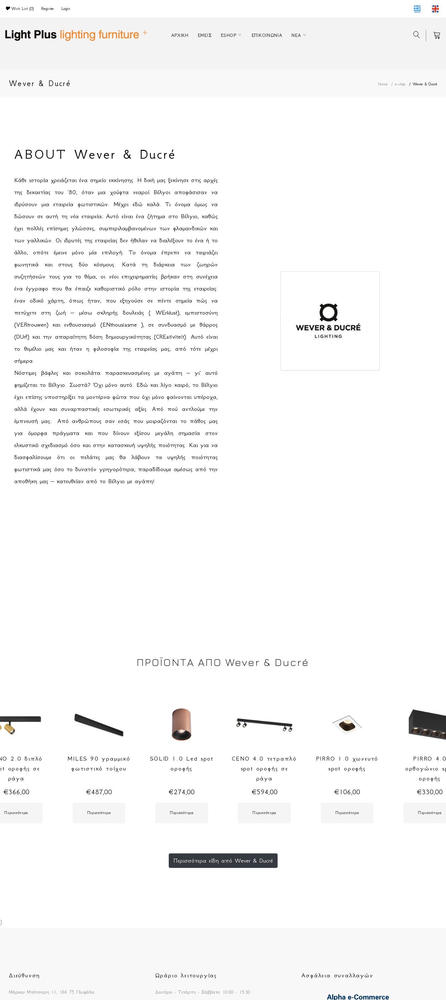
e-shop (400, 84)
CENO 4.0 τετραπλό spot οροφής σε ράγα (264, 768)
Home (383, 84)
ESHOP (228, 35)
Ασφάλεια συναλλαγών (337, 975)
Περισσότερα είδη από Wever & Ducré (223, 860)
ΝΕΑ (296, 35)
